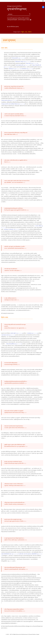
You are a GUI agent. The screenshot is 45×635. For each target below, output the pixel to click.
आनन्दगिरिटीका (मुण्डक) (13, 26)
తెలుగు (29, 31)
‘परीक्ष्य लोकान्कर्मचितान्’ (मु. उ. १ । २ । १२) (14, 343)
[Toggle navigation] (43, 1)
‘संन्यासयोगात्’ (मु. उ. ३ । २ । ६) (27, 68)
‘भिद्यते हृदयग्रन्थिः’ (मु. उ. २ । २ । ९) (18, 58)
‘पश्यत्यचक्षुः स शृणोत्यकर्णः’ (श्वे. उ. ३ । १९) (11, 229)
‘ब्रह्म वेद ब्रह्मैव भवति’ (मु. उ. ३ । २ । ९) (23, 65)
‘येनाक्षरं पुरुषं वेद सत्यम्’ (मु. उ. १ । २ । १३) (9, 100)
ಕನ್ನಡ (22, 31)
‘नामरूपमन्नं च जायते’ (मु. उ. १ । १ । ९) (8, 335)
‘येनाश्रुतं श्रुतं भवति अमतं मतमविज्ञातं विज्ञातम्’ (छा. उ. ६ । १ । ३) (13, 104)
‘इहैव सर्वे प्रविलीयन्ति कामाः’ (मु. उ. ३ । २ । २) (9, 553)
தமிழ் (26, 31)
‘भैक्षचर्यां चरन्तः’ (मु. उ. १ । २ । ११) (15, 68)
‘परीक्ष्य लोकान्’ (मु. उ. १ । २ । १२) (32, 63)
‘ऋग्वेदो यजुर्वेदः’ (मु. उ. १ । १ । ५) (16, 333)
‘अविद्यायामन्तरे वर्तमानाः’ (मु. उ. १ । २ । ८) (22, 61)
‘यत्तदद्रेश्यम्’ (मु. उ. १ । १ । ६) (32, 333)
